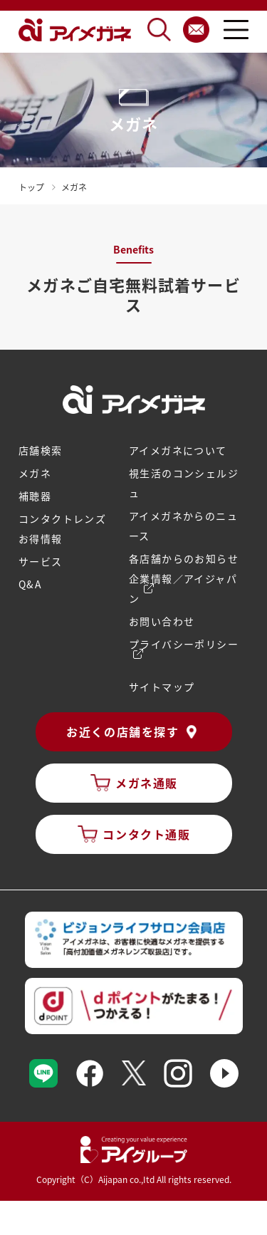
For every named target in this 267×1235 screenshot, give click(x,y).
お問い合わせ (161, 621)
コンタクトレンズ (62, 518)
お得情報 (41, 538)
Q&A (30, 584)
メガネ (35, 473)
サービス (41, 561)
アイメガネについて (178, 450)
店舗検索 (41, 450)
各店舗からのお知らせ (184, 558)
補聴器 (35, 496)
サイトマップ (161, 686)
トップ (31, 187)
